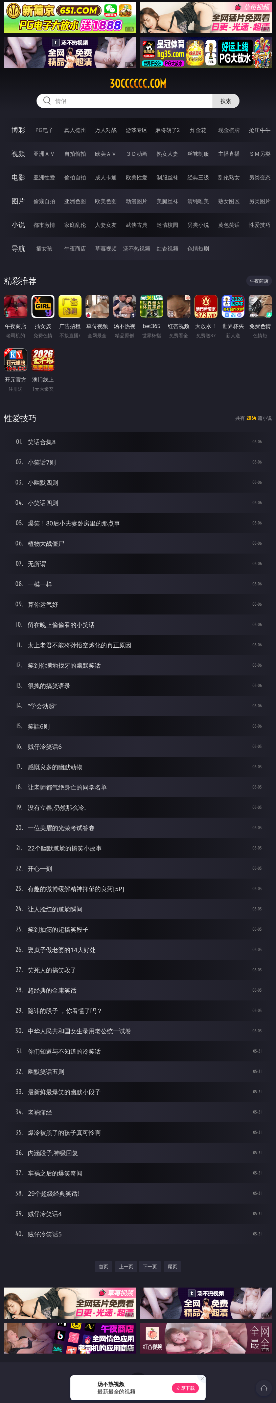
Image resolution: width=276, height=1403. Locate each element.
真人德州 (75, 130)
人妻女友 (106, 225)
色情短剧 (198, 248)
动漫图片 (136, 201)
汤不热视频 (136, 248)
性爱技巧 (260, 225)
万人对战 (106, 130)
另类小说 (198, 225)
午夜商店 (75, 248)
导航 (18, 248)
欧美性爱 (136, 177)
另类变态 (260, 177)
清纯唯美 (198, 201)
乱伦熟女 (229, 177)
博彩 (18, 129)
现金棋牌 (229, 130)
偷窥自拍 (44, 201)
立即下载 (185, 1388)
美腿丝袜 (167, 201)
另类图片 (260, 201)
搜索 (226, 101)
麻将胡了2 (167, 130)
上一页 (126, 1266)
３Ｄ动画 (136, 153)
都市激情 (44, 225)
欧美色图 (106, 201)
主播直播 (229, 153)
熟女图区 (229, 201)
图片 (18, 201)
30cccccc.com (138, 83)
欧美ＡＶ (106, 153)
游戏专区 (136, 130)
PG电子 (44, 130)
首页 (103, 1266)
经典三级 (198, 177)
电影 (18, 177)
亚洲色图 (75, 201)
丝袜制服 (198, 153)
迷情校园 (167, 225)
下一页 (150, 1266)
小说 (18, 224)
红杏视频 (167, 248)
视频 (18, 153)
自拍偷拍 (75, 153)
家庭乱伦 (75, 225)
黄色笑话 (229, 225)
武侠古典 (136, 225)
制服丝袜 (167, 177)
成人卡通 (106, 177)
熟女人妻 (167, 153)
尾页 (172, 1266)
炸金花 (198, 130)
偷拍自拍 (75, 177)
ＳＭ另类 (260, 153)
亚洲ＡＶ (44, 153)
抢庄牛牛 (260, 130)
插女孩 (44, 248)
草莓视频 (106, 248)
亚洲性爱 (44, 177)
